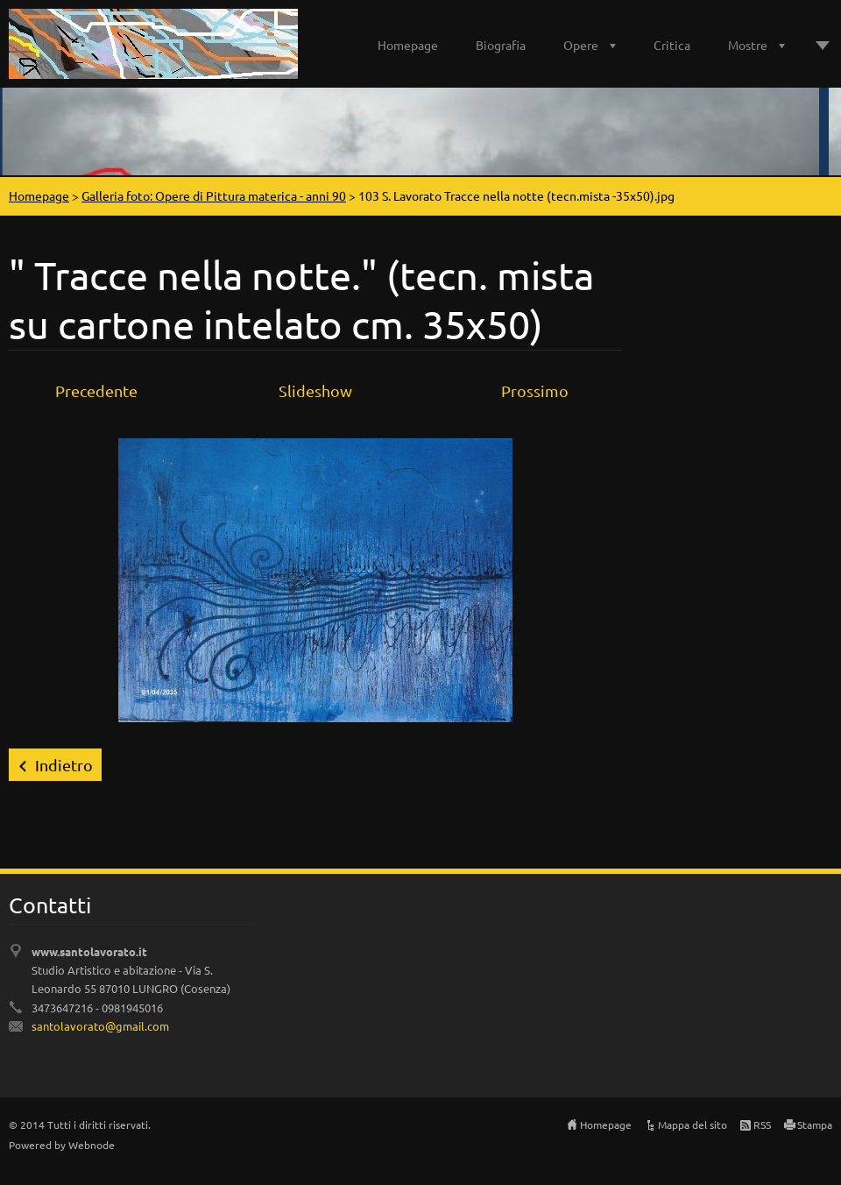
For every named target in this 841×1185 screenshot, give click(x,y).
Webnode (91, 1145)
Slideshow (315, 390)
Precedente (96, 390)
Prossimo (535, 390)
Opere (580, 45)
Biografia (501, 45)
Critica (672, 45)
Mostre (747, 45)
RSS (762, 1125)
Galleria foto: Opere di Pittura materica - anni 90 (213, 195)
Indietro (64, 765)
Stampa (814, 1125)
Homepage (408, 45)
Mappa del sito (692, 1125)
